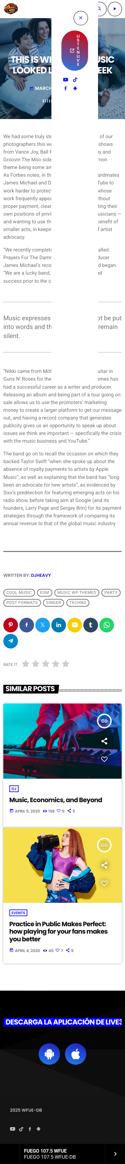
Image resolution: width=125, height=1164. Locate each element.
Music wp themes (76, 592)
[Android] (38, 1129)
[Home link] (10, 9)
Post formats (22, 602)
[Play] (114, 9)
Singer (53, 602)
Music (62, 45)
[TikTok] (21, 1129)
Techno (77, 602)
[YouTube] (12, 1129)
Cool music (19, 592)
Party (111, 592)
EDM (44, 592)
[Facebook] (30, 1129)
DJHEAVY (41, 575)
